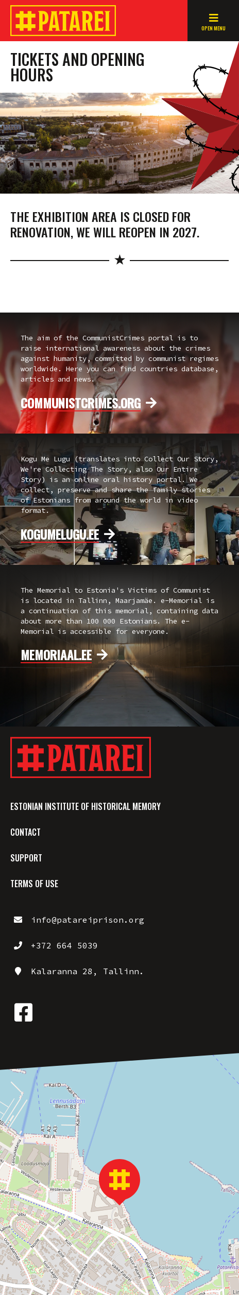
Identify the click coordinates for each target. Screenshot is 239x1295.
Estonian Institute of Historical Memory (85, 806)
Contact (25, 832)
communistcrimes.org (81, 403)
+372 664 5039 (64, 945)
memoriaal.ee (56, 655)
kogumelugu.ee (60, 534)
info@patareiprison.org (87, 919)
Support (26, 858)
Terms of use (34, 883)
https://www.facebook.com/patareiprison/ (23, 1012)
